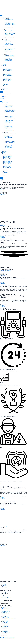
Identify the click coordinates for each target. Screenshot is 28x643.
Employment (5, 88)
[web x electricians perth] (8, 538)
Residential (4, 64)
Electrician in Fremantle (7, 76)
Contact (3, 89)
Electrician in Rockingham (7, 69)
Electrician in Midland (7, 78)
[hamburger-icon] (1, 15)
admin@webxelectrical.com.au (5, 597)
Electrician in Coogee (7, 71)
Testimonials (5, 84)
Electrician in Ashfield (7, 73)
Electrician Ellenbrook (7, 80)
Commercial (4, 65)
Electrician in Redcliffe (7, 74)
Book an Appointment (3, 595)
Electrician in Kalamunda (7, 79)
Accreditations (5, 172)
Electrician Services (5, 17)
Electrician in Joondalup (7, 70)
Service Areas (4, 68)
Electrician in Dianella (7, 81)
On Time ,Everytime (4, 526)
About (3, 83)
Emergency (4, 66)
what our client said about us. (6, 270)
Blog (4, 85)
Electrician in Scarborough (7, 75)
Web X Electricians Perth (7, 638)
